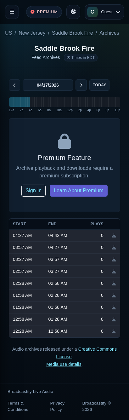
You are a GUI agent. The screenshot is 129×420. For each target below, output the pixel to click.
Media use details (63, 364)
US (8, 33)
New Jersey (32, 33)
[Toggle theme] (73, 12)
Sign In (33, 190)
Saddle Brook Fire (72, 33)
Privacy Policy (57, 406)
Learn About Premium (79, 190)
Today (99, 85)
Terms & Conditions (18, 406)
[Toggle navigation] (12, 12)
